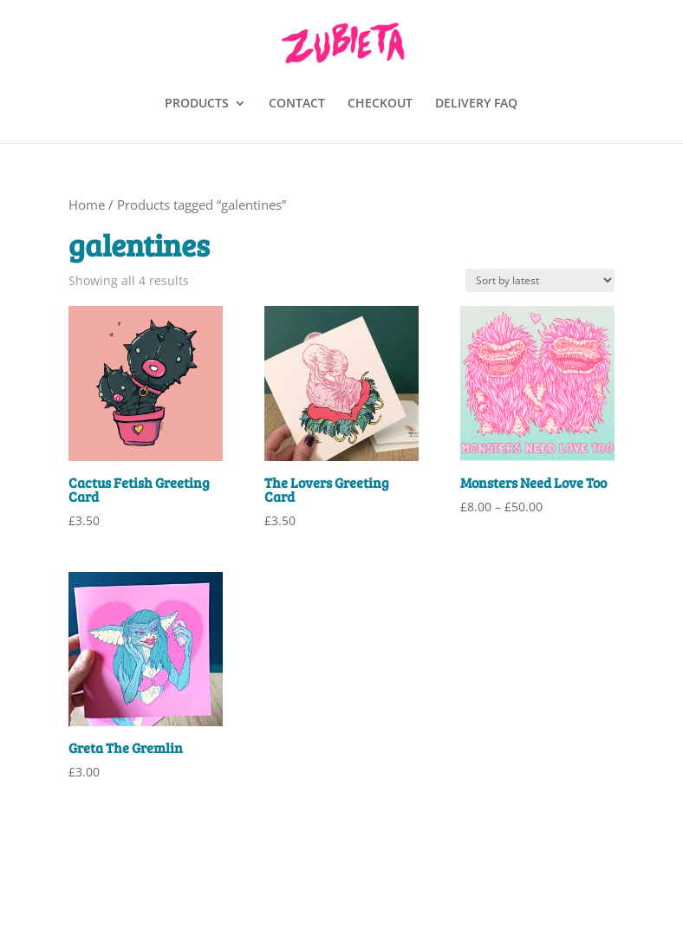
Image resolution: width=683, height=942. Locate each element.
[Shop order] (540, 280)
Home (86, 204)
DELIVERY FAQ (476, 104)
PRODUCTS (197, 104)
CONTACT (297, 104)
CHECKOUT (380, 104)
